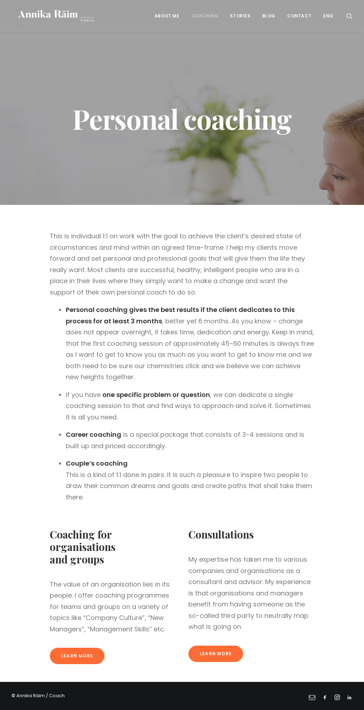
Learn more (77, 656)
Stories (240, 16)
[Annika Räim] (49, 16)
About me (167, 16)
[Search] (349, 16)
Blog (268, 16)
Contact (299, 16)
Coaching (205, 16)
